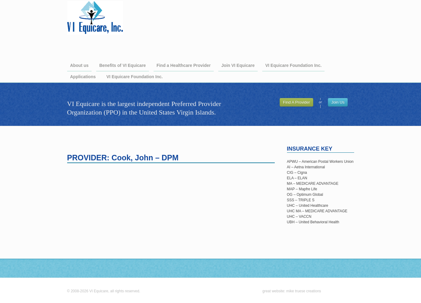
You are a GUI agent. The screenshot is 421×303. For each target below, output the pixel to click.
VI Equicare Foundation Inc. (293, 65)
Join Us (337, 102)
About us (79, 65)
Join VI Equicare (238, 65)
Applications (83, 76)
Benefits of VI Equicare (122, 65)
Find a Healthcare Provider (184, 65)
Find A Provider (296, 102)
